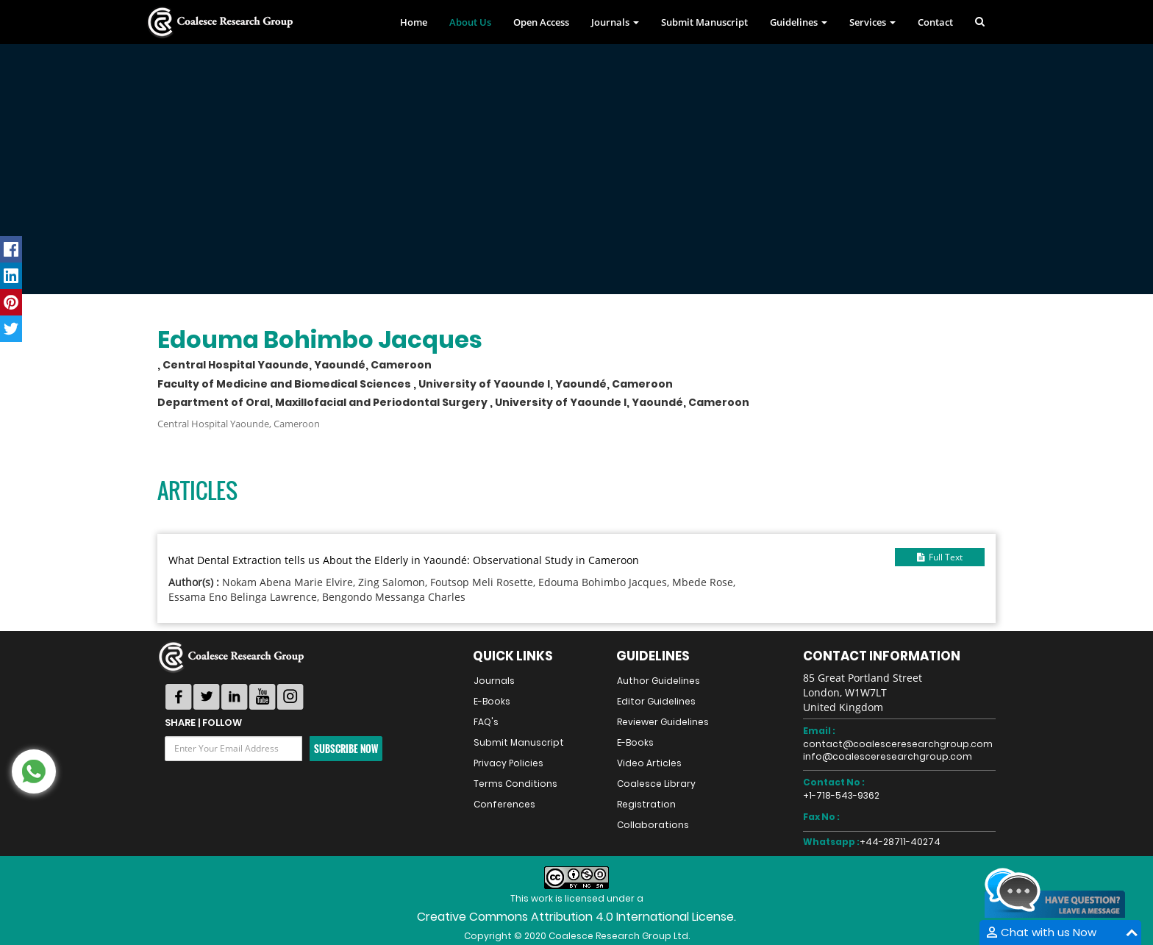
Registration (646, 804)
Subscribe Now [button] (346, 748)
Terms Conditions (515, 783)
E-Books (492, 701)
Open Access (541, 22)
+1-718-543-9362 (841, 795)
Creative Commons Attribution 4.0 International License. (576, 916)
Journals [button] (615, 22)
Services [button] (872, 22)
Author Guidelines (658, 680)
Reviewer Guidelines (663, 722)
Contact (935, 22)
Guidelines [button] (798, 22)
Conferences (504, 804)
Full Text (940, 557)
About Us (470, 22)
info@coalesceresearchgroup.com (887, 756)
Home (413, 22)
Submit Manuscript (704, 22)
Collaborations (653, 825)
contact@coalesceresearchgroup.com (898, 744)
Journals (494, 680)
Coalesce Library (656, 783)
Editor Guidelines (656, 701)
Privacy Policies (508, 763)
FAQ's (486, 722)
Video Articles (649, 763)
